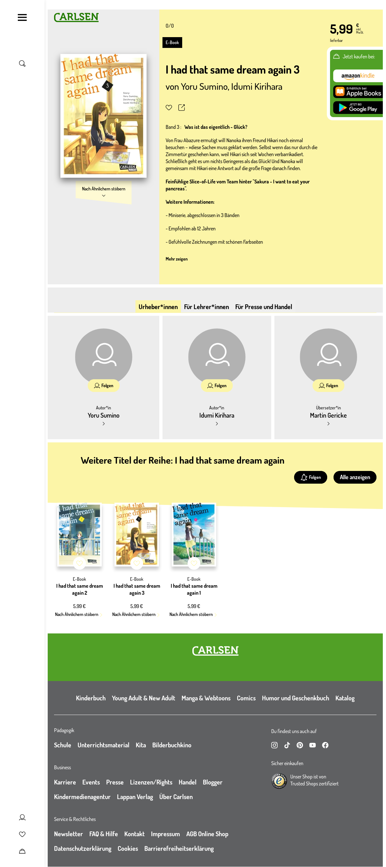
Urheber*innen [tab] (158, 306)
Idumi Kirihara (256, 86)
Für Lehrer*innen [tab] (206, 306)
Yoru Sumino (204, 86)
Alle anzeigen (355, 476)
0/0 (170, 26)
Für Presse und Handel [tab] (263, 306)
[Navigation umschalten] (22, 17)
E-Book (172, 42)
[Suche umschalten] (22, 63)
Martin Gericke (328, 415)
